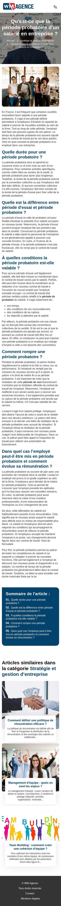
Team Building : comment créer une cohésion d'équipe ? (30, 847)
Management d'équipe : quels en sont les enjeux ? (30, 784)
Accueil (10, 40)
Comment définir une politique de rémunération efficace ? (30, 722)
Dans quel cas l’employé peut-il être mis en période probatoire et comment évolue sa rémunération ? (28, 634)
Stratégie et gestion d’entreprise (37, 40)
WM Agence (31, 883)
